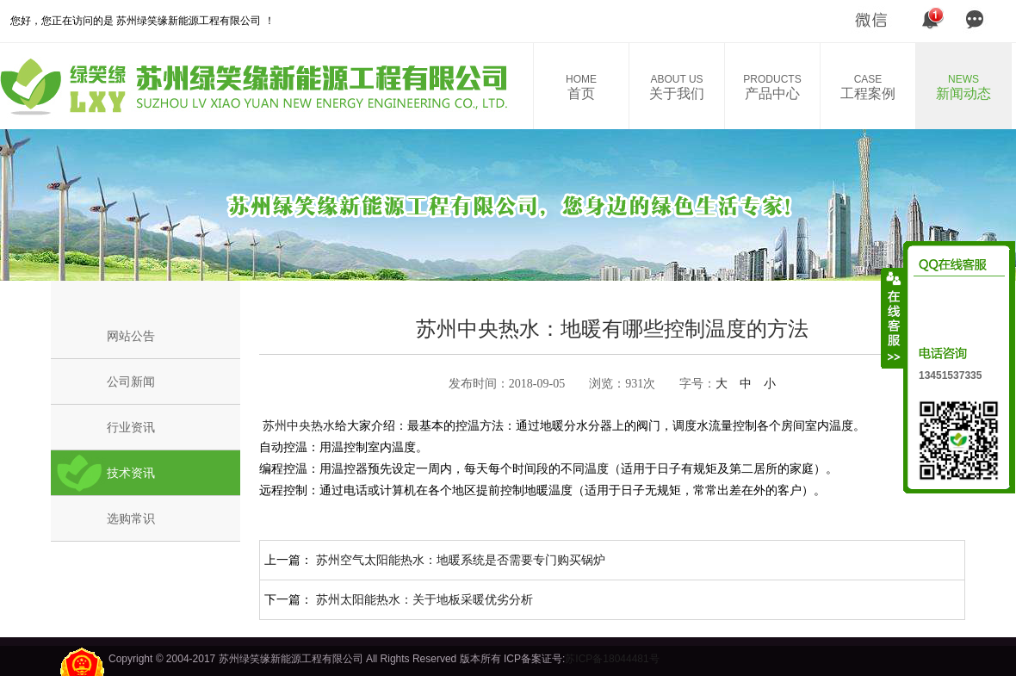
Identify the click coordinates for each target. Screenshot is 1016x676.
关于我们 (676, 87)
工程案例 (868, 87)
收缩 (893, 318)
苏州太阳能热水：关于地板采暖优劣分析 (424, 599)
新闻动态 (963, 87)
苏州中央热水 (297, 425)
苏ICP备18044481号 (612, 659)
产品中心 (772, 87)
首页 (581, 87)
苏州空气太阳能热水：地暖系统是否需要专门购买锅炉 (460, 560)
